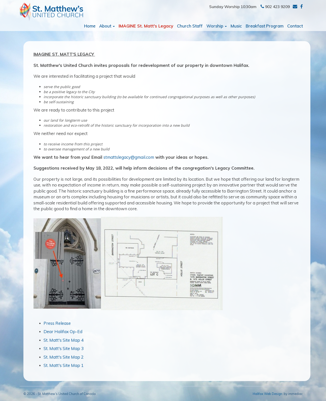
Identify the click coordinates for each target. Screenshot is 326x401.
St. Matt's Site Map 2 (64, 357)
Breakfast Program (264, 26)
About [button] (107, 26)
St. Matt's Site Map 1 (64, 365)
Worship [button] (216, 26)
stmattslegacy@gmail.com (128, 157)
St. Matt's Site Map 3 (64, 348)
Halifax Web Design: (268, 394)
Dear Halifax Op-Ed (63, 331)
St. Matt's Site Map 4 (64, 340)
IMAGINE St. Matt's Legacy (146, 26)
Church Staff (190, 26)
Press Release (57, 323)
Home (89, 26)
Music (236, 26)
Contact (295, 26)
